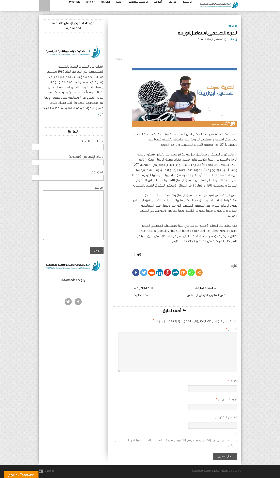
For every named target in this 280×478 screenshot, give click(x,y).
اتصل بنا (105, 1)
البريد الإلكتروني (226, 399)
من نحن (172, 1)
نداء (232, 39)
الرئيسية (187, 1)
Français (74, 1)
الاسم (232, 380)
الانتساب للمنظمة (138, 1)
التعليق (231, 329)
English (90, 1)
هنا (96, 114)
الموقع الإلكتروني (226, 417)
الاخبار (119, 1)
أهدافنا (158, 1)
